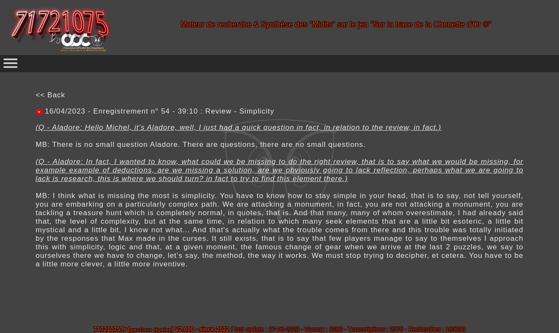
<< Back (50, 95)
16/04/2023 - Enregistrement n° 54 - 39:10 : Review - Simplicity (158, 111)
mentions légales (150, 329)
